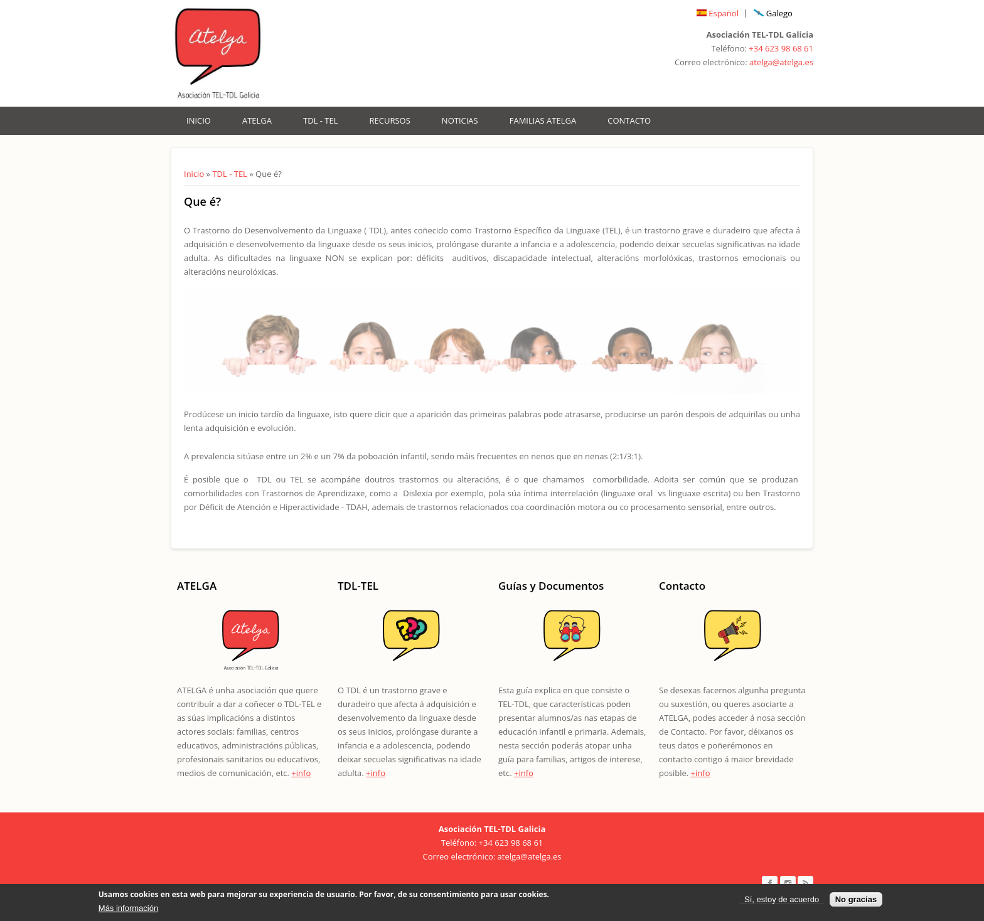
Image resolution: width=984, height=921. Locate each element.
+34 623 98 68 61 (781, 48)
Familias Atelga (543, 120)
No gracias (856, 902)
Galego (773, 13)
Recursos (390, 120)
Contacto (629, 120)
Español (718, 13)
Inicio (198, 120)
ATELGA (257, 120)
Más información (128, 911)
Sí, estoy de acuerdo (781, 902)
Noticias (460, 120)
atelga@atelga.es (781, 62)
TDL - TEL (320, 120)
